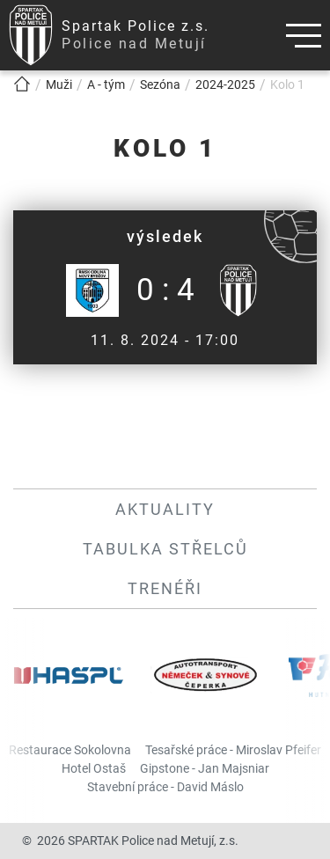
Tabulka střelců (165, 549)
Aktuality (165, 509)
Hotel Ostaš (94, 768)
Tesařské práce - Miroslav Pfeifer (233, 750)
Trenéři (165, 588)
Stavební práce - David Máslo (165, 787)
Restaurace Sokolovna (70, 750)
